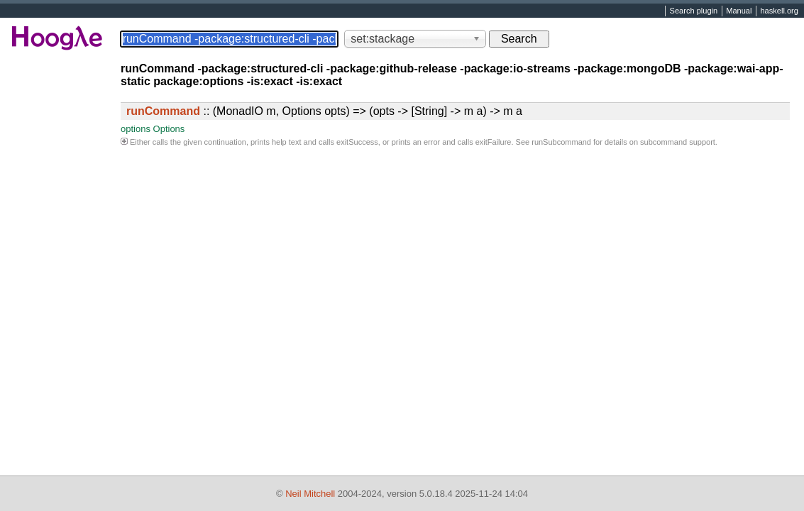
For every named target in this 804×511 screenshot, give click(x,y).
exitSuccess (357, 142)
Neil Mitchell (310, 493)
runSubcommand (561, 142)
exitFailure (493, 142)
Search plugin (694, 11)
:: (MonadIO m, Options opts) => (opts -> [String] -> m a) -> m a (324, 111)
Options (169, 128)
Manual (738, 11)
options (135, 128)
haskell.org (779, 11)
